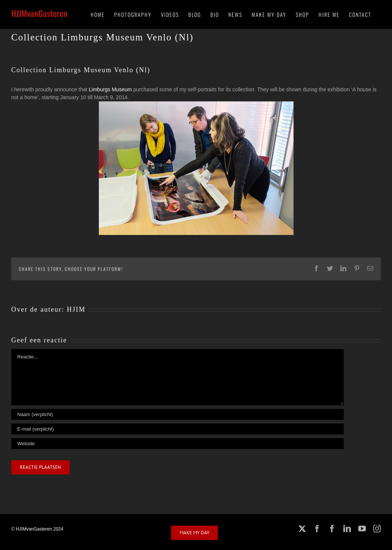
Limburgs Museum (110, 89)
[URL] (177, 443)
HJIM (76, 309)
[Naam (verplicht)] (177, 414)
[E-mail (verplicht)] (177, 429)
